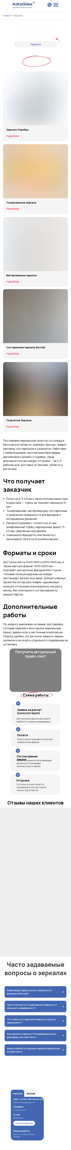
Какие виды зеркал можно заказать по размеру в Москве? (35, 992)
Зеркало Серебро (17, 129)
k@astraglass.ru (18, 1118)
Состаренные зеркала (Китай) (25, 347)
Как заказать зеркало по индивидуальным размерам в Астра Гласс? (35, 1035)
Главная (7, 15)
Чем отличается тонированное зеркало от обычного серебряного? (35, 1006)
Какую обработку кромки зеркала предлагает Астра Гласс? (35, 1050)
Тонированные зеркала (21, 202)
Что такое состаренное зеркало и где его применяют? (35, 1021)
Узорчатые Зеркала (18, 420)
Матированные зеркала (21, 275)
